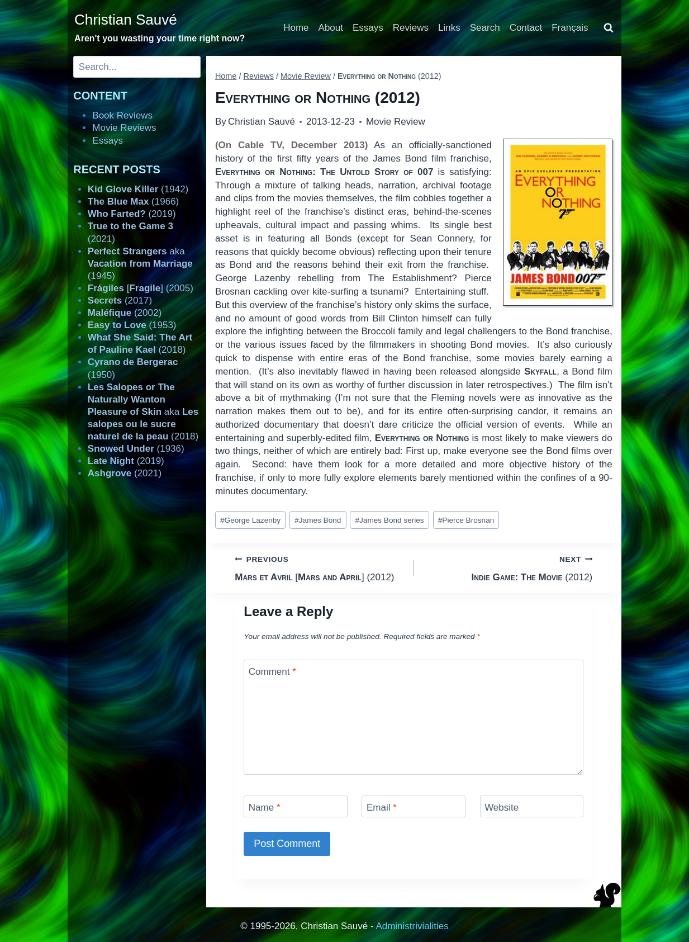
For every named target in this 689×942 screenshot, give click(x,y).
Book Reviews (122, 115)
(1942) (138, 189)
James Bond (317, 520)
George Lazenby (250, 520)
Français (570, 27)
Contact (526, 27)
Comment (272, 671)
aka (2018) (143, 412)
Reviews (411, 27)
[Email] (413, 806)
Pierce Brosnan (466, 520)
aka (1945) (140, 263)
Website (501, 807)
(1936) (136, 448)
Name (265, 807)
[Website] (532, 806)
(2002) (124, 312)
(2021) (124, 473)
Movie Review (395, 121)
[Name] (296, 806)
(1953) (132, 325)
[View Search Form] (608, 28)
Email (382, 807)
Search (485, 27)
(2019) (132, 214)
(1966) (133, 201)
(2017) (120, 300)
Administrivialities (412, 926)
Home (295, 27)
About (331, 27)
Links (449, 27)
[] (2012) (319, 567)
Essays (368, 27)
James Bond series (389, 520)
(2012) (507, 567)
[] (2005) (140, 288)
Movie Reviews (124, 127)
